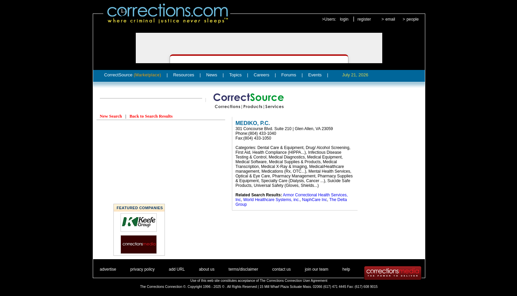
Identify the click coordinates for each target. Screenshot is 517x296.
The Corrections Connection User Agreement (293, 280)
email (390, 19)
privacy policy (142, 269)
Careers (261, 74)
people (413, 19)
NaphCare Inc (314, 199)
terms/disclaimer (243, 269)
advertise (108, 269)
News (211, 74)
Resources (183, 74)
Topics (235, 74)
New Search (111, 116)
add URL (177, 269)
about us (206, 269)
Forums (288, 74)
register (364, 19)
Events (315, 74)
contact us (281, 269)
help (346, 269)
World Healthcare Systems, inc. (271, 199)
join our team (316, 269)
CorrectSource (132, 74)
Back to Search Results (150, 116)
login (344, 19)
